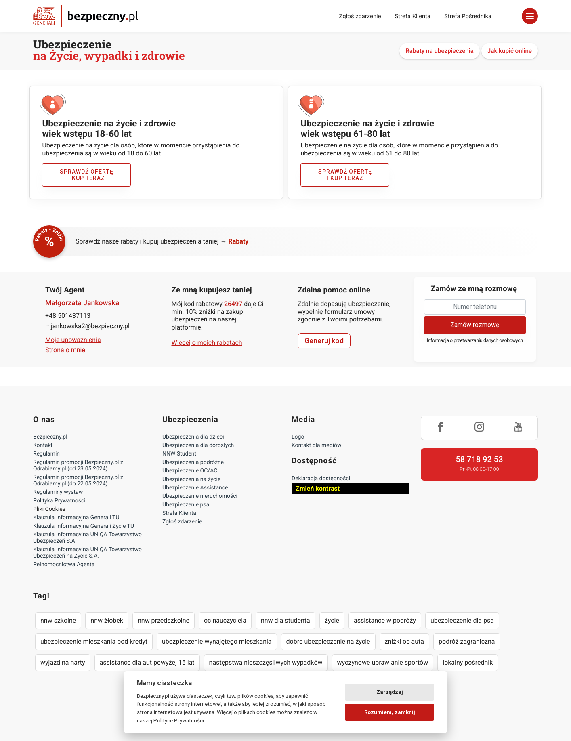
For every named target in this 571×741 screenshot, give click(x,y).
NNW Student (179, 454)
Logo (298, 437)
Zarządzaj (389, 692)
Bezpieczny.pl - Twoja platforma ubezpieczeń (85, 16)
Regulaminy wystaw (58, 492)
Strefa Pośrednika (467, 16)
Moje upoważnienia (73, 340)
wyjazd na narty (62, 662)
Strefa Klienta (413, 16)
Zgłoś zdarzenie (360, 16)
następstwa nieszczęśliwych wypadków (266, 662)
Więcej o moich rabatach (207, 342)
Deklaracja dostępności (321, 478)
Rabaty (239, 241)
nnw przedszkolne (163, 620)
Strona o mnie (65, 350)
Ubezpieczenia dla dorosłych (198, 445)
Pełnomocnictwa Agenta (63, 564)
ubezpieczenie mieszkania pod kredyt (93, 641)
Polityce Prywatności (178, 720)
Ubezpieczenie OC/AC (189, 471)
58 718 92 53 (479, 459)
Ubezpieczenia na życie (191, 479)
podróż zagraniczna (467, 641)
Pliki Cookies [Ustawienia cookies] (49, 509)
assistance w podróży (385, 620)
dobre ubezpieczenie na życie (328, 641)
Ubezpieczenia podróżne (193, 462)
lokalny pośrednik (468, 662)
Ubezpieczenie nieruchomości (199, 496)
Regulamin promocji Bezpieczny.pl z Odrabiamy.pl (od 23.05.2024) (78, 465)
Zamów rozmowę (474, 325)
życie (332, 620)
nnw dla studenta (285, 620)
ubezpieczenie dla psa (462, 620)
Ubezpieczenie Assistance (195, 488)
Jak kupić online (509, 51)
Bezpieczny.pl (50, 437)
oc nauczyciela (225, 620)
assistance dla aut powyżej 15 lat (147, 662)
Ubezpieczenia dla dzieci (193, 437)
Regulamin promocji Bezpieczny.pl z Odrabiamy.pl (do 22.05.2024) (78, 480)
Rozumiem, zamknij (389, 712)
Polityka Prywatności (59, 500)
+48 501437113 (67, 315)
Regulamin (46, 454)
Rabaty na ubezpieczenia (439, 51)
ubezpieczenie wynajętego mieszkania (217, 641)
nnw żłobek (106, 620)
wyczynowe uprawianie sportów (382, 662)
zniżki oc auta (404, 641)
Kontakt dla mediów (317, 445)
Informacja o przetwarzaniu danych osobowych (475, 341)
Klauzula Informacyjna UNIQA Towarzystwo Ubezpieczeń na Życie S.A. (87, 552)
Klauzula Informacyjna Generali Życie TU (83, 526)
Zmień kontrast (318, 488)
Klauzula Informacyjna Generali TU (76, 517)
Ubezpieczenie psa (185, 505)
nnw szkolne (58, 620)
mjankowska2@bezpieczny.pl (87, 326)
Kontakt (42, 445)
